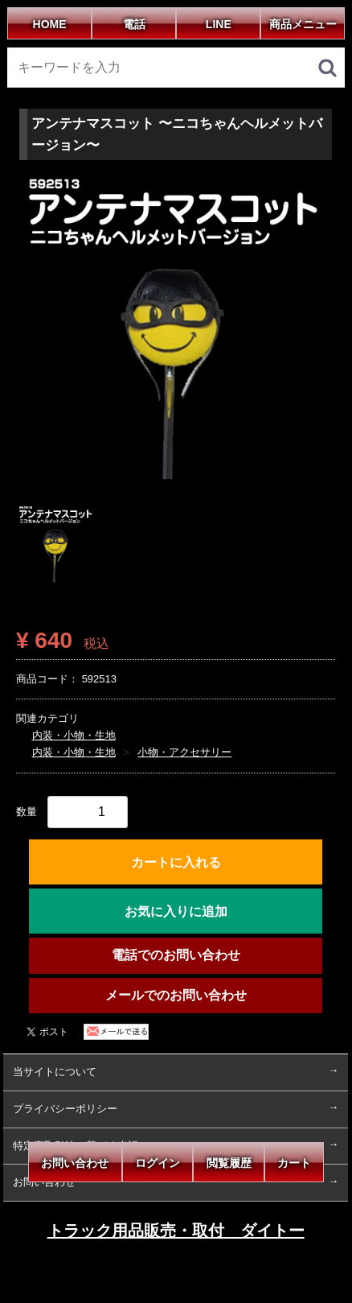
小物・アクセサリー (185, 752)
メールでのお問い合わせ (176, 995)
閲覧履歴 (228, 1163)
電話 (133, 24)
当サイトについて (54, 1072)
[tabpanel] (175, 332)
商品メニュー (303, 24)
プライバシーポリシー (65, 1109)
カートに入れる (176, 862)
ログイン (157, 1163)
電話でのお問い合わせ (176, 955)
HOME (49, 24)
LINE (218, 24)
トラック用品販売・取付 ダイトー (176, 1231)
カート (294, 1163)
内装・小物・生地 (74, 735)
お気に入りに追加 (176, 911)
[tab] (56, 545)
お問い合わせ (74, 1163)
